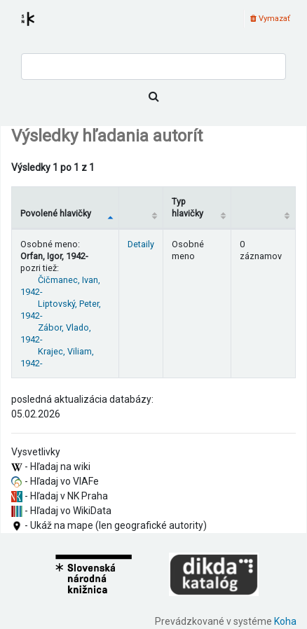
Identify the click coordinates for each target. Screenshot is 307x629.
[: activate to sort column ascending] (141, 207)
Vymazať (270, 18)
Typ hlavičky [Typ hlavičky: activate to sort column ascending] (187, 207)
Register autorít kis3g (41, 27)
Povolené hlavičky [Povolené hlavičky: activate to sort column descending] (55, 213)
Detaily (141, 244)
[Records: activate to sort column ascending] (263, 207)
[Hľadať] (153, 96)
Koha (285, 621)
